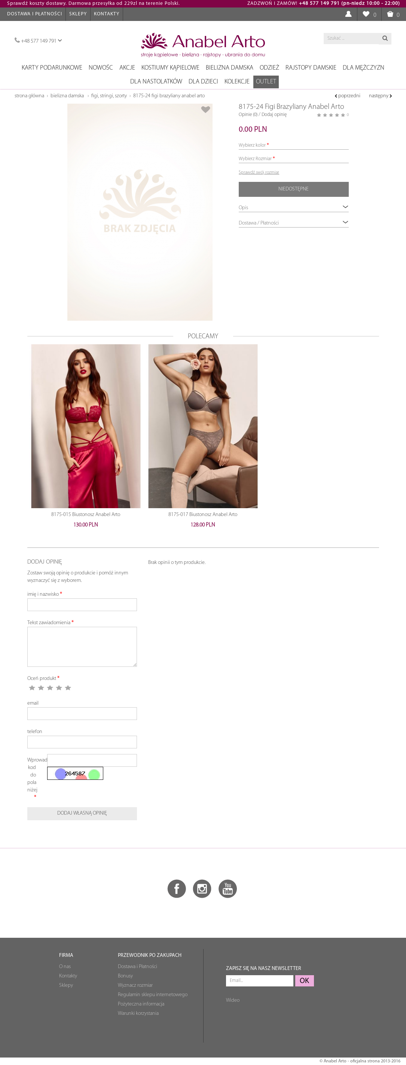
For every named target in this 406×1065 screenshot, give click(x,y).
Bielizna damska (229, 68)
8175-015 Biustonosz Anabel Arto (85, 515)
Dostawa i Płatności (34, 14)
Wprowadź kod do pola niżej (34, 775)
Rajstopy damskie (311, 68)
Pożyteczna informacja (141, 1004)
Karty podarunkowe (52, 68)
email (33, 703)
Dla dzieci (203, 82)
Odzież (269, 68)
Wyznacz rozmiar (135, 985)
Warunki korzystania (138, 1013)
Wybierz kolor (252, 145)
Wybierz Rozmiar (255, 158)
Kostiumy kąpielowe (170, 68)
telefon (34, 732)
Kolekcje (237, 82)
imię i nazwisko (43, 594)
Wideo (232, 1000)
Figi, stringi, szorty (109, 96)
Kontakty (106, 14)
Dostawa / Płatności (293, 223)
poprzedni (347, 96)
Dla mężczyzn (363, 68)
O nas (65, 967)
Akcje (127, 68)
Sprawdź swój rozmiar (259, 172)
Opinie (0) (248, 114)
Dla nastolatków (156, 82)
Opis (293, 207)
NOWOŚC (101, 68)
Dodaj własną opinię (82, 813)
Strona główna (29, 96)
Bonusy (125, 976)
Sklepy (78, 14)
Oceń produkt (41, 678)
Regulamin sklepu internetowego (152, 995)
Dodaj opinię (274, 114)
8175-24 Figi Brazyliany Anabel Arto (169, 96)
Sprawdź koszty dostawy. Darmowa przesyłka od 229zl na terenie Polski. (93, 3)
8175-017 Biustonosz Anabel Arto (202, 515)
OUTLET (266, 82)
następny (380, 96)
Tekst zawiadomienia (48, 623)
